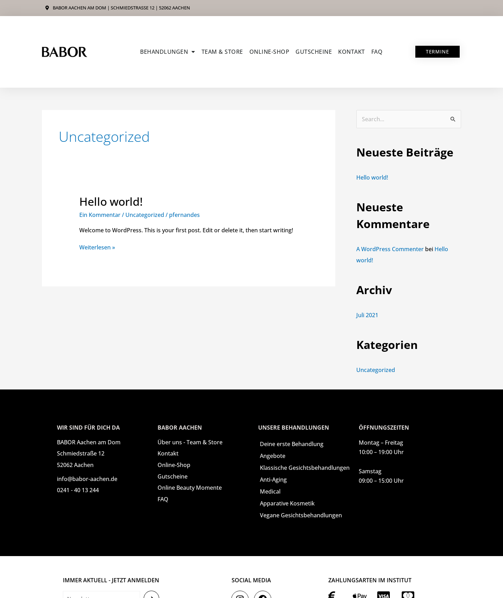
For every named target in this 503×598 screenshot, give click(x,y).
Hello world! (111, 201)
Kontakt (351, 51)
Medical (270, 491)
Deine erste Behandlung (291, 444)
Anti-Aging (273, 479)
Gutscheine (314, 51)
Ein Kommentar (100, 215)
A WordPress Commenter (390, 249)
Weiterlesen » (97, 247)
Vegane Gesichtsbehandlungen (301, 515)
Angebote (272, 456)
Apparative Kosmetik (287, 503)
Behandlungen (167, 51)
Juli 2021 (367, 315)
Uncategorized (144, 215)
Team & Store (222, 51)
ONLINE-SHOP (269, 51)
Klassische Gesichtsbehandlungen (305, 468)
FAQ (377, 51)
